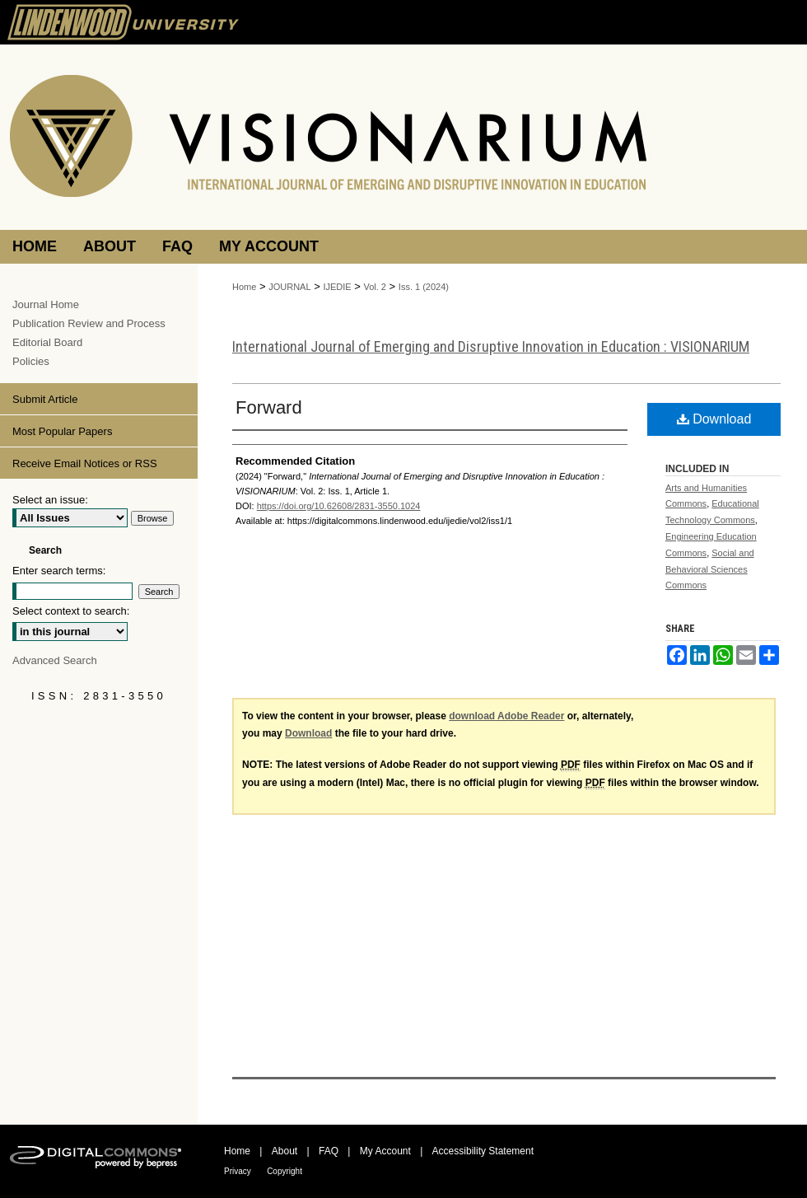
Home (244, 287)
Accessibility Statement (483, 1151)
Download (714, 419)
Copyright (284, 1171)
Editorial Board (47, 342)
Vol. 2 (374, 287)
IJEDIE (337, 287)
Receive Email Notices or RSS (84, 463)
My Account (385, 1151)
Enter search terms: (58, 570)
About (284, 1151)
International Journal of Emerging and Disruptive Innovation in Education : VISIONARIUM (490, 346)
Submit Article (44, 399)
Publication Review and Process (89, 323)
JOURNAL (289, 287)
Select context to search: (70, 611)
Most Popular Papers (62, 431)
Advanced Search (54, 660)
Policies (30, 361)
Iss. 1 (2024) (424, 287)
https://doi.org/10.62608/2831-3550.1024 (339, 506)
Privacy (237, 1171)
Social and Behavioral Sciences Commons (709, 569)
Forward (269, 407)
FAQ (328, 1151)
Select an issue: (50, 500)
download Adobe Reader (506, 716)
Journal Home (45, 304)
